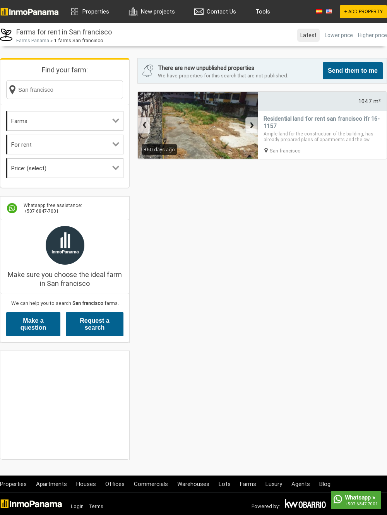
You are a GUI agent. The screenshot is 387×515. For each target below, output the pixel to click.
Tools (262, 11)
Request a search (94, 324)
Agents (300, 484)
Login (77, 506)
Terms (96, 506)
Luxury (273, 484)
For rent (65, 144)
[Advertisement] (64, 405)
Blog (324, 484)
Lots (225, 484)
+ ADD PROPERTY (363, 11)
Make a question (33, 324)
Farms (65, 121)
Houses (86, 484)
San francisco (285, 150)
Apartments (51, 484)
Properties (95, 11)
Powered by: (266, 506)
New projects (158, 11)
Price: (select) (65, 168)
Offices (115, 484)
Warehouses (193, 484)
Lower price (339, 35)
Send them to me (353, 70)
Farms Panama (32, 40)
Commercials (151, 484)
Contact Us (221, 11)
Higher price (372, 35)
